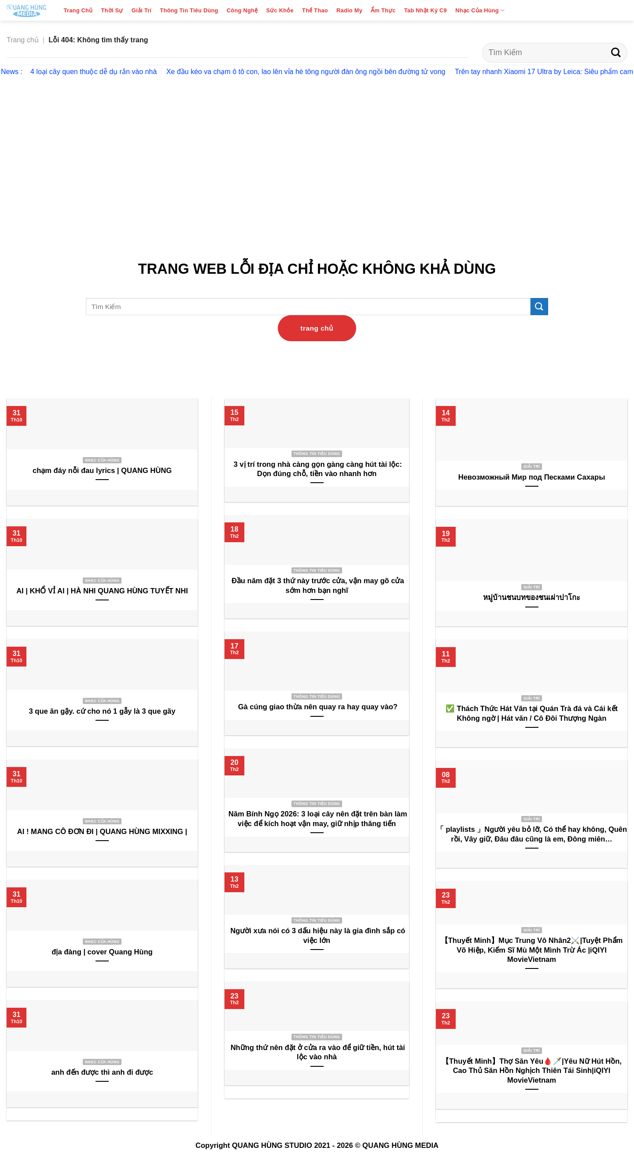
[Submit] (616, 53)
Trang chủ (23, 40)
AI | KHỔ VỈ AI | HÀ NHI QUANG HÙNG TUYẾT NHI (102, 591)
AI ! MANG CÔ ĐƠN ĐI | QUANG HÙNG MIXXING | (102, 831)
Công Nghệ (242, 10)
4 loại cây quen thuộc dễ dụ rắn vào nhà (93, 71)
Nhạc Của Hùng (480, 10)
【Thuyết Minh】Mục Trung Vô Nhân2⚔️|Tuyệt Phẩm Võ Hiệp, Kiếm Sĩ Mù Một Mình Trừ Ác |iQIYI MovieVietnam (532, 950)
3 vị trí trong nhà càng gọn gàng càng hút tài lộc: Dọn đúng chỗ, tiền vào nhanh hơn (317, 469)
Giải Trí (141, 10)
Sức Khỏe (279, 10)
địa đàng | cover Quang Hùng (102, 952)
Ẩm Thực (383, 10)
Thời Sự (112, 10)
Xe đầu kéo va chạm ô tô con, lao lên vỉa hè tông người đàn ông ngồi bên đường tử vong (306, 71)
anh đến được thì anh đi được (102, 1072)
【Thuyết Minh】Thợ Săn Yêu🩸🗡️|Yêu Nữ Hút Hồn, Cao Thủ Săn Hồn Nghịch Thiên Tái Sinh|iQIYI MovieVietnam (532, 1070)
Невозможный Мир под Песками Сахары (531, 477)
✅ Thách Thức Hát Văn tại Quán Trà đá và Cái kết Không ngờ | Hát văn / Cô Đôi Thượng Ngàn (532, 713)
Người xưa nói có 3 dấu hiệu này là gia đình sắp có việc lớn (317, 936)
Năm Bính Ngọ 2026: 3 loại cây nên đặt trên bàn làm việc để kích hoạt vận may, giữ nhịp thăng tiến (316, 819)
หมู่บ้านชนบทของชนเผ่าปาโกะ (531, 597)
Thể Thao (315, 10)
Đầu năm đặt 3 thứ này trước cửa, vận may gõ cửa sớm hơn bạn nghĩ (316, 586)
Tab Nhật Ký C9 (425, 10)
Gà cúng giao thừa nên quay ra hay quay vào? (317, 707)
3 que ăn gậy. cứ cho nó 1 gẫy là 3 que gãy (102, 711)
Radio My (349, 10)
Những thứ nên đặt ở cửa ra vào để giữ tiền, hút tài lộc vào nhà (317, 1052)
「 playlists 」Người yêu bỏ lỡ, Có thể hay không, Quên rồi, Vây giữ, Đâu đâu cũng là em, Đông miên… (531, 834)
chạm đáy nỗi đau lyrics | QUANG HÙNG (102, 470)
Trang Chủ (78, 10)
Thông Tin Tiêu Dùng (189, 10)
